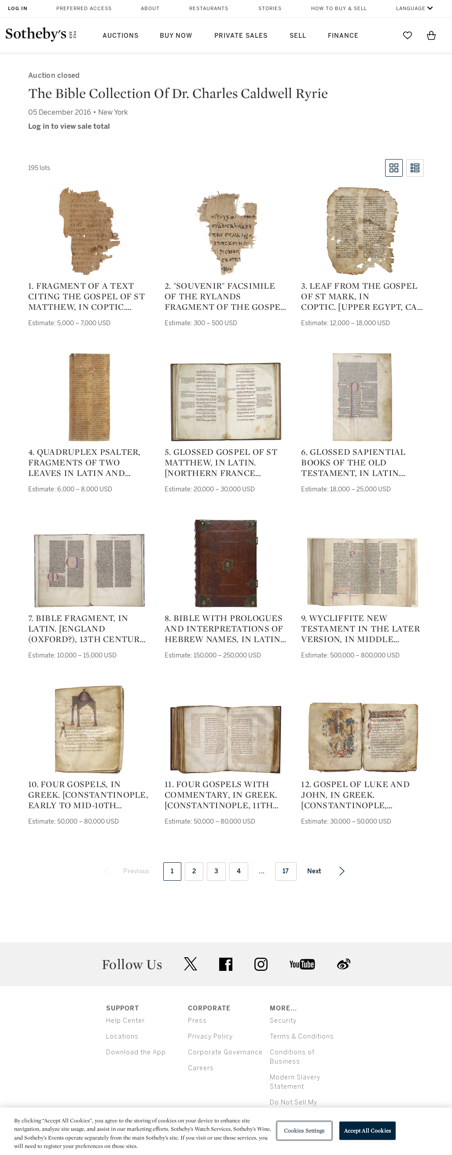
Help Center (125, 1020)
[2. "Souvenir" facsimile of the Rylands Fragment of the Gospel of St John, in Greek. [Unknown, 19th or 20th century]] (226, 231)
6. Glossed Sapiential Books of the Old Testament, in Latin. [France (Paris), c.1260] (353, 462)
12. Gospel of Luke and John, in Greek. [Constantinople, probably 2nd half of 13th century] (355, 794)
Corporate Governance (225, 1052)
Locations (122, 1036)
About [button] (150, 8)
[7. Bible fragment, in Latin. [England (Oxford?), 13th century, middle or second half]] (89, 570)
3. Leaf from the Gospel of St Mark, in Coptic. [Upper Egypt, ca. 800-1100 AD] (360, 296)
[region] (226, 1131)
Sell (298, 36)
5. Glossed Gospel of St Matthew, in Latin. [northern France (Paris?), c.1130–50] (221, 462)
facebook (225, 964)
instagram (261, 964)
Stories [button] (270, 8)
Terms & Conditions (302, 1036)
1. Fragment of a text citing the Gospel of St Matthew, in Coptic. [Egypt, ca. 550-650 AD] (86, 296)
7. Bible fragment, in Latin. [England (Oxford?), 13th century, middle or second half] (87, 628)
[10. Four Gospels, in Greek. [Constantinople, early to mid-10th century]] (89, 730)
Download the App (136, 1052)
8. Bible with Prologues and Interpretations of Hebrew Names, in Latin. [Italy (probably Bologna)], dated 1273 (224, 628)
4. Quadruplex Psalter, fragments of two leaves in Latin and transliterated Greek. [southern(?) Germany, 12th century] (85, 462)
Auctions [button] (121, 36)
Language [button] (411, 8)
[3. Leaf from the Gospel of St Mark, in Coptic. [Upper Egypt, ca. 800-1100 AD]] (363, 231)
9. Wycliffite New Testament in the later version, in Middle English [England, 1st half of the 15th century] (360, 628)
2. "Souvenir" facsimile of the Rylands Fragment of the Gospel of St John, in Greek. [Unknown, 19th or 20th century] (225, 296)
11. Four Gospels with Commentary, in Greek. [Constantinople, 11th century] (221, 794)
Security (283, 1020)
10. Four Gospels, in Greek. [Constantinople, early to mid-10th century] (88, 794)
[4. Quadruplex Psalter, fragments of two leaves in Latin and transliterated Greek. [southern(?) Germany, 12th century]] (89, 397)
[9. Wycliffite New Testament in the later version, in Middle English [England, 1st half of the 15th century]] (362, 572)
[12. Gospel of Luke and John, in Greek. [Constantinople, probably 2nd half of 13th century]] (362, 738)
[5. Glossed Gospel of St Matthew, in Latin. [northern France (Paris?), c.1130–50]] (225, 402)
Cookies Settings (304, 1130)
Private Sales (241, 36)
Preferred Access (84, 8)
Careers (201, 1068)
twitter (190, 964)
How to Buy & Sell (339, 8)
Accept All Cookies (367, 1130)
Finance (343, 36)
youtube (302, 964)
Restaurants (208, 8)
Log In (18, 8)
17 (286, 871)
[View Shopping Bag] (431, 35)
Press (197, 1020)
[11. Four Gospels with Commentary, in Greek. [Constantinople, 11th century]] (225, 739)
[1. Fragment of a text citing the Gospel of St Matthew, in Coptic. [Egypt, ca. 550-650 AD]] (89, 231)
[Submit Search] (383, 35)
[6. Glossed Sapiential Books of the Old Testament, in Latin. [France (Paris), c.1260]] (362, 397)
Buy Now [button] (176, 36)
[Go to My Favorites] (407, 35)
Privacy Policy (210, 1036)
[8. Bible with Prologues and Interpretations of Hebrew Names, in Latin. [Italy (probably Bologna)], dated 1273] (226, 563)
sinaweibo (343, 964)
